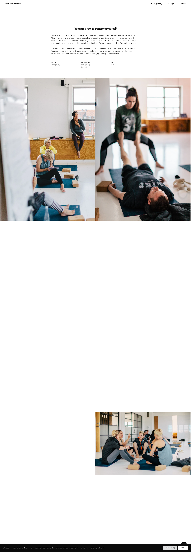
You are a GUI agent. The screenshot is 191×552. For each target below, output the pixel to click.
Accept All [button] (183, 548)
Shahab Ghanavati (13, 4)
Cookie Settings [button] (170, 548)
